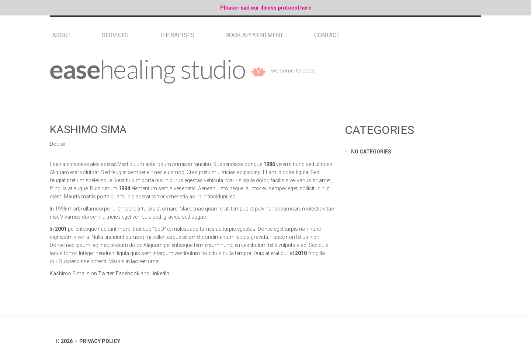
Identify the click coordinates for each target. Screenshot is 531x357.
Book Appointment (254, 35)
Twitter (106, 273)
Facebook (127, 273)
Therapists (177, 35)
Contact (327, 35)
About (61, 35)
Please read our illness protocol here (265, 8)
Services (115, 35)
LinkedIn (159, 273)
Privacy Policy (99, 341)
